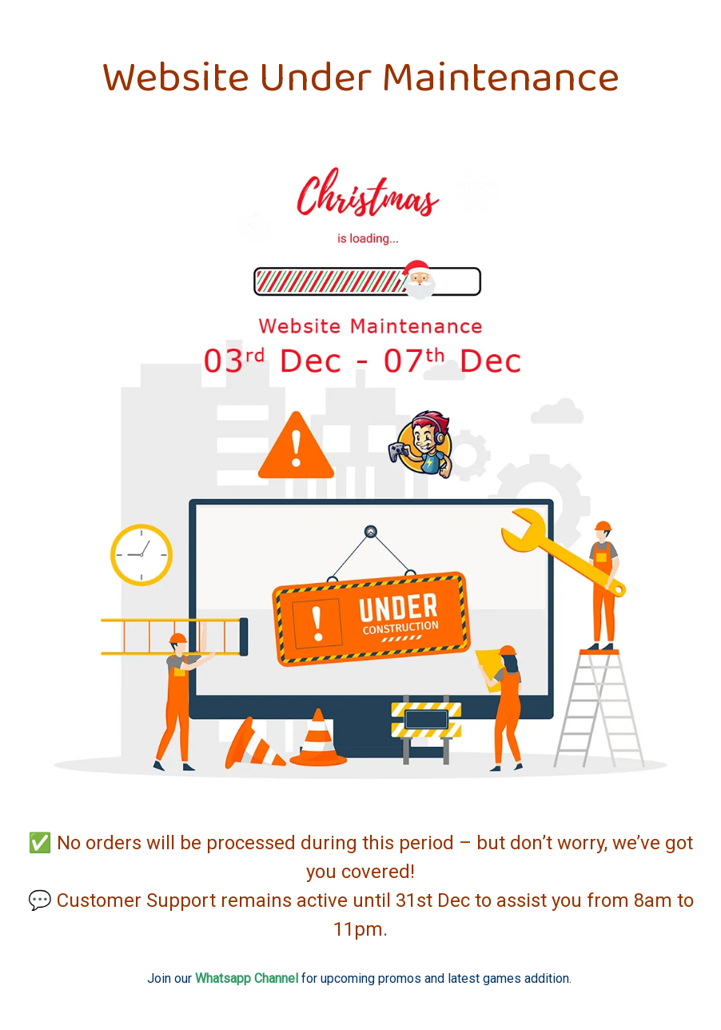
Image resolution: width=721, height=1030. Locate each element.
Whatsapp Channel (246, 978)
